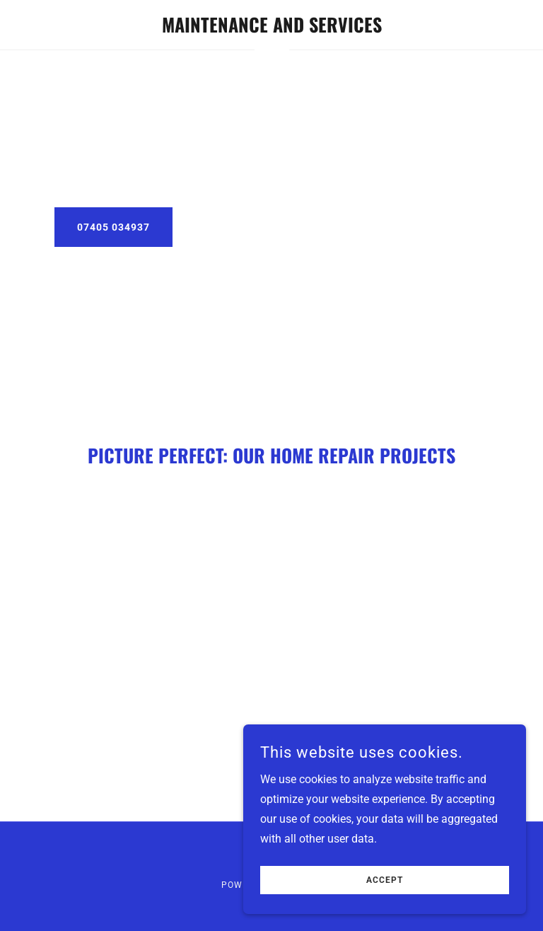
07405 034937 (113, 227)
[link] (271, 28)
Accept (384, 880)
